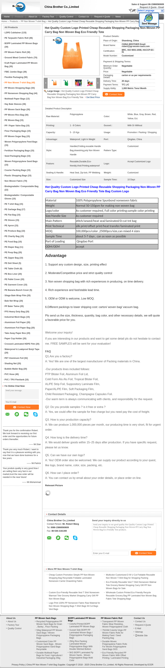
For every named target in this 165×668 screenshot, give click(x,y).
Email (161, 7)
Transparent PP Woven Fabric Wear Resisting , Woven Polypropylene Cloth (115, 624)
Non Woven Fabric (14, 181)
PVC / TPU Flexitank (14, 379)
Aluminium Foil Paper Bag (17, 328)
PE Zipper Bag (12, 258)
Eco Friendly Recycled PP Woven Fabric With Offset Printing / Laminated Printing (115, 655)
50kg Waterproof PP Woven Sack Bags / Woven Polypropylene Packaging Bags (49, 634)
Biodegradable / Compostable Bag (21, 186)
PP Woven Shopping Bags (18, 88)
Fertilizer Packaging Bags (17, 150)
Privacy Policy (18, 664)
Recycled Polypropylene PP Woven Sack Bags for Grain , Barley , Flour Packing (49, 624)
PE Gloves (10, 220)
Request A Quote (148, 7)
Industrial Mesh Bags (15, 317)
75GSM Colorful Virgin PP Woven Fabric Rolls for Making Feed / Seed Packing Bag (114, 634)
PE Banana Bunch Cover (17, 290)
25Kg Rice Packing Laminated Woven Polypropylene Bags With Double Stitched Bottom (81, 645)
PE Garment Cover (14, 285)
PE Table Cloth (12, 268)
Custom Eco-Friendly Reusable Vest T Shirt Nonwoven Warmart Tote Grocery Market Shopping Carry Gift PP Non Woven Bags (74, 595)
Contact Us (84, 16)
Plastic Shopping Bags (16, 175)
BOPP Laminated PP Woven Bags (21, 43)
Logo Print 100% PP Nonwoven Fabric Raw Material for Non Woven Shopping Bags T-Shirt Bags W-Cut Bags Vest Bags (74, 606)
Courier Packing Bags (15, 170)
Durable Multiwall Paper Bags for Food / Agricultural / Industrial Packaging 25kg (49, 655)
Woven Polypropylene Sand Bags (21, 161)
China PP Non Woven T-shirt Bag (41, 664)
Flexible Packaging (14, 77)
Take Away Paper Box (15, 333)
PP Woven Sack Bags (15, 109)
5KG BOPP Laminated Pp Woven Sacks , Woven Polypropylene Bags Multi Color (81, 656)
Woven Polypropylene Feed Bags (21, 142)
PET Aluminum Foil (14, 358)
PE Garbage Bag (13, 209)
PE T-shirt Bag (12, 204)
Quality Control (66, 16)
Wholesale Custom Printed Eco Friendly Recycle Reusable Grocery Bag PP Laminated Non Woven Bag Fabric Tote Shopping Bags (131, 595)
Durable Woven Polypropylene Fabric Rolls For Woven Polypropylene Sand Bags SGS (114, 645)
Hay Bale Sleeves (13, 104)
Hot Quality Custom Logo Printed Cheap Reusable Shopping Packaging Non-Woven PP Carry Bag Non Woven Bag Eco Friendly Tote (72, 94)
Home (7, 16)
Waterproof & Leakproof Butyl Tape (22, 349)
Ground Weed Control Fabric (19, 57)
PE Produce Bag (13, 231)
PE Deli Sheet (11, 263)
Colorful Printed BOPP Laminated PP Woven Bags (82, 625)
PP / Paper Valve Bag (15, 125)
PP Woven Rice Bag (14, 115)
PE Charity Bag (12, 236)
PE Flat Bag (10, 215)
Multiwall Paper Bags (15, 99)
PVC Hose (9, 374)
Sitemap (139, 632)
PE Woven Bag (12, 120)
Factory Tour (48, 16)
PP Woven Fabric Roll (15, 52)
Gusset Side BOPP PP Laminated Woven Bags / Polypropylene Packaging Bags (81, 634)
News (118, 16)
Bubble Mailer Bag (14, 369)
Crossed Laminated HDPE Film (20, 344)
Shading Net (11, 363)
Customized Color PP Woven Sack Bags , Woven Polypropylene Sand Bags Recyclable (49, 645)
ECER (150, 664)
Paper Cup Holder (13, 338)
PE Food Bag (11, 241)
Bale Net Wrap (12, 301)
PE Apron (9, 225)
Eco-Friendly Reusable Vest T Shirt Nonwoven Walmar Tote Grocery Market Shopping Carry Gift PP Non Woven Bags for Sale (131, 585)
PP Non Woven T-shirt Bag (33, 21)
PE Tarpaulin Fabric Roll (16, 38)
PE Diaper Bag (12, 247)
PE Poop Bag (11, 252)
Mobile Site (141, 635)
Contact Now (21, 407)
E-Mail (138, 628)
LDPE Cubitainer (13, 32)
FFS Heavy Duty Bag (15, 311)
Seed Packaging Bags (15, 156)
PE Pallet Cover (12, 279)
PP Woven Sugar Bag (15, 136)
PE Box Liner (11, 274)
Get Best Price (93, 97)
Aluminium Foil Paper (15, 322)
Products (19, 16)
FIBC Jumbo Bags (13, 72)
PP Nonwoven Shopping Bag (19, 93)
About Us (32, 16)
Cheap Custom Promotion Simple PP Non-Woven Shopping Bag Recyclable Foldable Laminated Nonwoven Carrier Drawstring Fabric (72, 578)
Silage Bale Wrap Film (15, 295)
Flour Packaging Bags (15, 131)
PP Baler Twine (12, 306)
